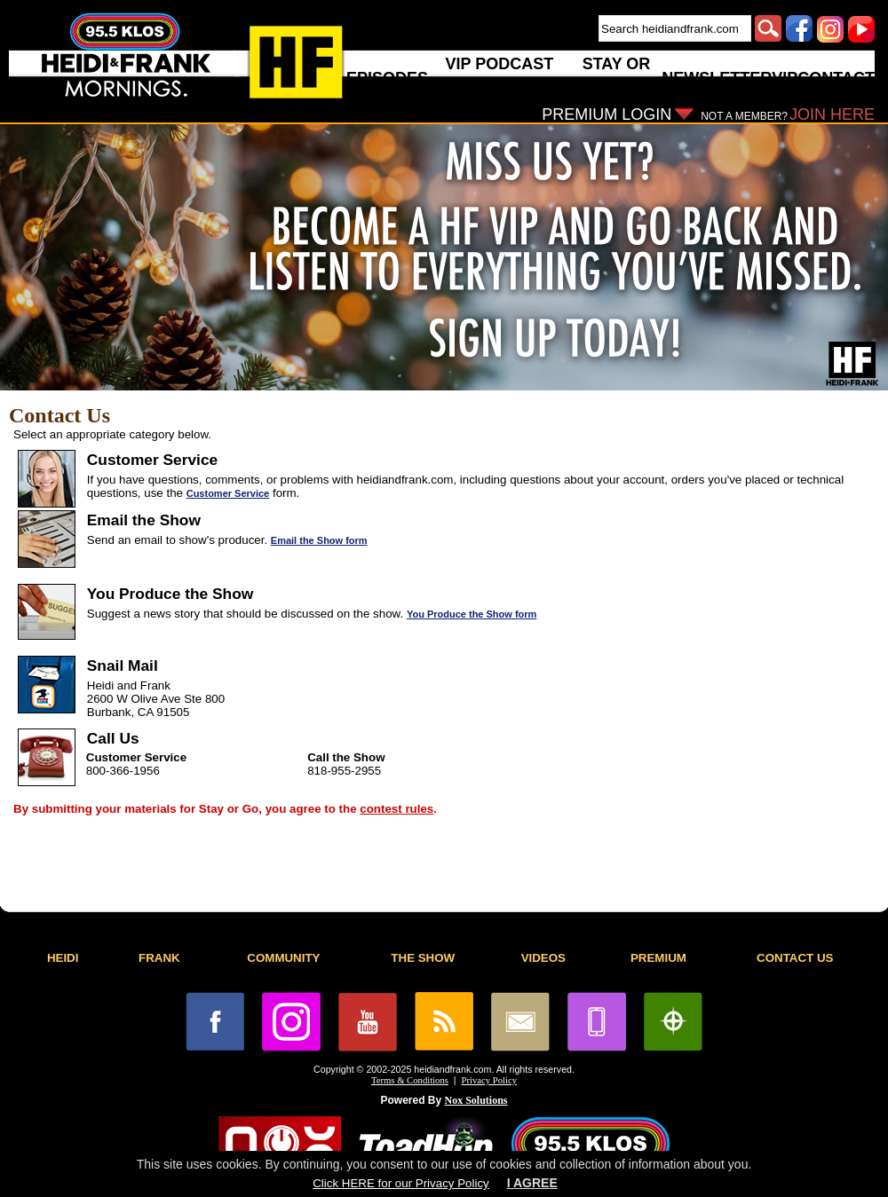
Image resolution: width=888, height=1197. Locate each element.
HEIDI (63, 958)
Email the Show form (319, 540)
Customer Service (228, 493)
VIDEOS (543, 958)
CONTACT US (795, 958)
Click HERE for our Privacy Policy (400, 1183)
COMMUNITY (283, 958)
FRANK (159, 958)
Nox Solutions (476, 1100)
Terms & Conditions (409, 1080)
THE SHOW (423, 958)
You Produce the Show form (471, 614)
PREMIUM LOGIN (606, 114)
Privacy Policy (489, 1080)
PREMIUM (658, 958)
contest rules (396, 808)
